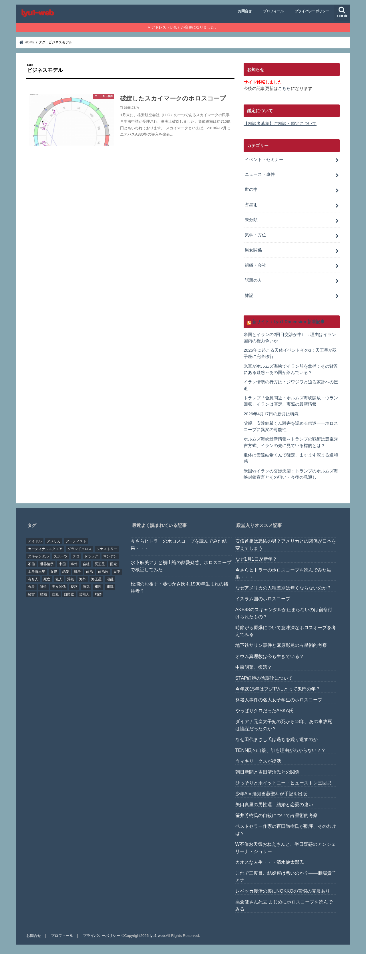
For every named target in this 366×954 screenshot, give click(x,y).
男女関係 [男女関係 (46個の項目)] (59, 587)
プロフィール (273, 11)
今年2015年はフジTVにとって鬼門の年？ (278, 688)
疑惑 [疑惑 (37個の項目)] (74, 587)
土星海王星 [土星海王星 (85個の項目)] (36, 571)
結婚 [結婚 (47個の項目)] (43, 594)
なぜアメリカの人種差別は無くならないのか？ (283, 587)
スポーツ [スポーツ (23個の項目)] (60, 556)
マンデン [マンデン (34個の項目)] (110, 556)
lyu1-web (157, 935)
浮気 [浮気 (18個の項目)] (70, 579)
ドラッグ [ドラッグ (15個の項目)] (91, 556)
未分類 (251, 220)
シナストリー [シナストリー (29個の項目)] (107, 549)
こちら (284, 88)
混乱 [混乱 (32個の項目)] (110, 579)
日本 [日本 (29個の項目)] (117, 571)
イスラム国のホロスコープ (262, 598)
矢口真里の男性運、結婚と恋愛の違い (274, 804)
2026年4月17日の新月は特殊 (271, 414)
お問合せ (245, 11)
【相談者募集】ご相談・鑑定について (280, 123)
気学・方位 (255, 235)
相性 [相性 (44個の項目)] (98, 587)
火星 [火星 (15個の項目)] (31, 587)
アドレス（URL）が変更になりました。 (184, 27)
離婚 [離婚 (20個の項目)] (98, 594)
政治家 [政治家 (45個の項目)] (103, 571)
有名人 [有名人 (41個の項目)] (33, 579)
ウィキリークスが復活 (258, 761)
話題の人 (253, 280)
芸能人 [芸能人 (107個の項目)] (84, 594)
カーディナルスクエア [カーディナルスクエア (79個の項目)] (45, 549)
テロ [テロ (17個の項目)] (76, 556)
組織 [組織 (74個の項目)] (110, 587)
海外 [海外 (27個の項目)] (82, 579)
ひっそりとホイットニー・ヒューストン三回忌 (283, 782)
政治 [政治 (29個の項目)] (89, 571)
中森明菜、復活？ (253, 667)
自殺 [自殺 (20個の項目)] (55, 594)
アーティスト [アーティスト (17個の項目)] (76, 541)
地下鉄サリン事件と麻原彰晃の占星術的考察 (281, 645)
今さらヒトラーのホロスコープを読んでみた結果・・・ (179, 544)
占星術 (251, 204)
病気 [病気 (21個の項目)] (86, 587)
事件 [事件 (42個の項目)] (74, 564)
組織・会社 (255, 265)
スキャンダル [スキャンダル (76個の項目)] (38, 556)
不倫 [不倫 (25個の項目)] (31, 564)
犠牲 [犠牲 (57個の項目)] (43, 587)
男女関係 (253, 250)
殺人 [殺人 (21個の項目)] (58, 579)
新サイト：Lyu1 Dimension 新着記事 (288, 321)
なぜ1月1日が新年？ (256, 558)
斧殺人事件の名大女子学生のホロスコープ (278, 699)
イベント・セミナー (264, 159)
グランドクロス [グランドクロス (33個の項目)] (79, 549)
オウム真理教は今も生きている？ (269, 656)
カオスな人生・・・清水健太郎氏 (269, 862)
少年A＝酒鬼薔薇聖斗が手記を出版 (271, 793)
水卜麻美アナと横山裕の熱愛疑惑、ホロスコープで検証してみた (181, 566)
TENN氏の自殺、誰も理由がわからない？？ (280, 750)
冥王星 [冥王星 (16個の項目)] (100, 564)
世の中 (251, 189)
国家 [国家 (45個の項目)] (113, 564)
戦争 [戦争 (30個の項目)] (77, 571)
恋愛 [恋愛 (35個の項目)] (65, 571)
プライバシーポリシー (312, 11)
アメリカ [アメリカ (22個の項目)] (54, 541)
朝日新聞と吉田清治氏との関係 (267, 771)
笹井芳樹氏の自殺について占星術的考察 (276, 815)
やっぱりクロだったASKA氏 (264, 710)
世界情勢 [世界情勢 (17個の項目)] (47, 564)
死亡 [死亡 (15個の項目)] (46, 579)
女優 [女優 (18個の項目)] (53, 571)
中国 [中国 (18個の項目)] (62, 564)
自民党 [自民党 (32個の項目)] (69, 594)
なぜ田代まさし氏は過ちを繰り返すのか (276, 739)
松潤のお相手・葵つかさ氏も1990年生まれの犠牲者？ (179, 587)
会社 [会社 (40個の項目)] (86, 564)
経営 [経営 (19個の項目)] (31, 594)
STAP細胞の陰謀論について (264, 678)
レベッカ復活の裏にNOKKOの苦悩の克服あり (282, 890)
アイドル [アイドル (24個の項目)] (35, 541)
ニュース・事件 (260, 174)
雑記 (249, 295)
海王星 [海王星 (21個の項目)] (96, 579)
